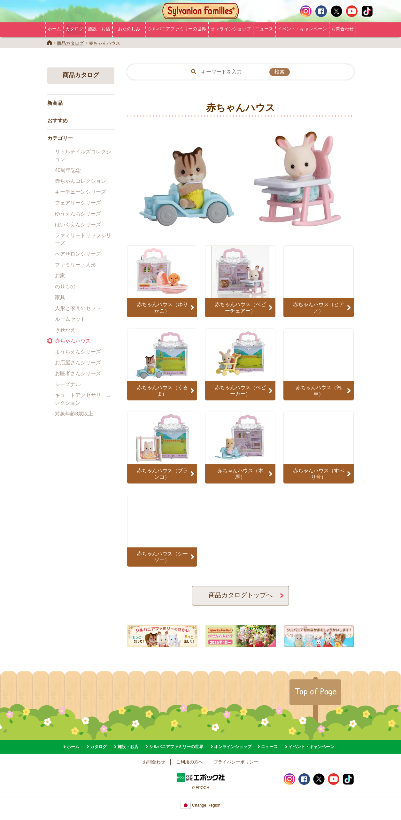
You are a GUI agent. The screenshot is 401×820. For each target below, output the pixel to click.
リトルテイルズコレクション (83, 155)
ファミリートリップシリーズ (83, 239)
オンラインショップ (231, 29)
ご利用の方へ (189, 761)
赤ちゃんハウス (73, 341)
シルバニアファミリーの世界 (177, 29)
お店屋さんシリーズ (78, 362)
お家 (60, 275)
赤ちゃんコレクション (80, 181)
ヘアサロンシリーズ (78, 254)
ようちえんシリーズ (78, 351)
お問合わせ (342, 29)
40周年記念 (68, 170)
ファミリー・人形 (75, 264)
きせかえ (65, 330)
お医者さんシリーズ (78, 373)
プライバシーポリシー (235, 761)
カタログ (74, 29)
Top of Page (315, 691)
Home (49, 42)
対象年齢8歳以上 (74, 413)
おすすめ (57, 120)
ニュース (264, 29)
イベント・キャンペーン (302, 29)
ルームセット (70, 319)
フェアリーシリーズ (78, 202)
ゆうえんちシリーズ (78, 213)
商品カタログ (70, 43)
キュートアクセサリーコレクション (83, 399)
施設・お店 (99, 29)
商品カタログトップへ (241, 595)
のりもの (65, 286)
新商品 (55, 103)
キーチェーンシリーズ (80, 192)
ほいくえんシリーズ (78, 224)
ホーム (54, 29)
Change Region (200, 805)
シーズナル (68, 384)
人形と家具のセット (78, 308)
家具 (60, 297)
